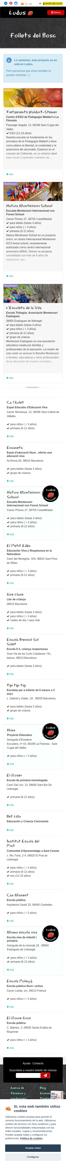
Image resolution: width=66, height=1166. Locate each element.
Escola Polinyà (19, 981)
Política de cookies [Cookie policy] (31, 1138)
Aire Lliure (15, 594)
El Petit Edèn (19, 545)
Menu (56, 12)
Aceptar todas (33, 1148)
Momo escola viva (22, 932)
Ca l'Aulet (15, 402)
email (21, 1075)
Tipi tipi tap (16, 685)
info (9, 174)
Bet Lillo (14, 816)
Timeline (45, 1099)
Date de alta (52, 3)
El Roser (14, 775)
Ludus (17, 13)
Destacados (32, 387)
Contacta (38, 1063)
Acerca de (17, 1088)
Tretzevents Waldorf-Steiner (31, 112)
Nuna (11, 730)
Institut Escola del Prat (23, 843)
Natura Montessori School (29, 206)
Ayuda (26, 1063)
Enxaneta (15, 447)
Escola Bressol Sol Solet (23, 642)
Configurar (33, 1157)
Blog (43, 1088)
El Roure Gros (19, 1018)
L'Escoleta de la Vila (24, 308)
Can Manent (17, 895)
